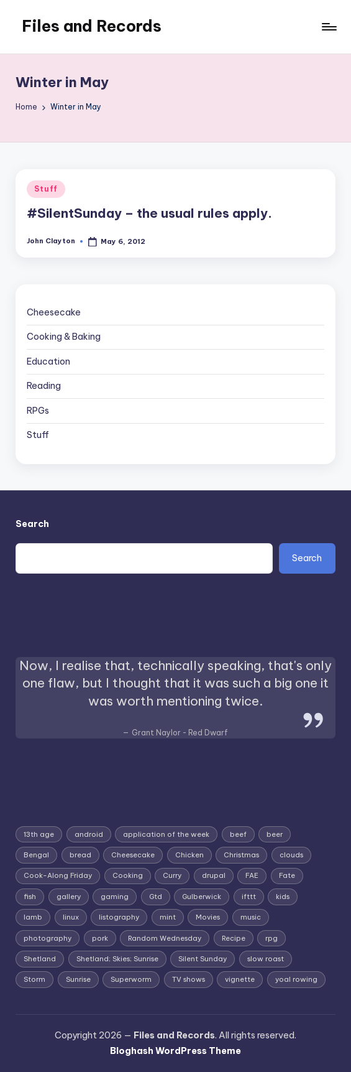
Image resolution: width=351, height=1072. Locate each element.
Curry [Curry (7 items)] (172, 875)
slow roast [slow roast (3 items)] (265, 958)
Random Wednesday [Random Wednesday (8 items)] (164, 938)
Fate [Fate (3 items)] (287, 875)
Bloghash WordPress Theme (175, 1050)
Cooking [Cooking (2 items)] (127, 875)
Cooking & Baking (64, 336)
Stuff (46, 188)
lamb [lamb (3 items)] (33, 917)
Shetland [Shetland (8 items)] (40, 958)
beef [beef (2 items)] (238, 834)
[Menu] (328, 26)
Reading (44, 385)
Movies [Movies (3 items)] (208, 917)
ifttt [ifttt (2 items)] (249, 896)
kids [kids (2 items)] (282, 896)
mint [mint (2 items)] (168, 917)
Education (48, 361)
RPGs (38, 410)
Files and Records (92, 26)
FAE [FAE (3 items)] (251, 875)
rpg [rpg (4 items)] (271, 938)
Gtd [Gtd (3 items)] (155, 896)
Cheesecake (54, 312)
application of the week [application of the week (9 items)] (166, 834)
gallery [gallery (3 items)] (69, 896)
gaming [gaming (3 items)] (115, 896)
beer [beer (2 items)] (275, 834)
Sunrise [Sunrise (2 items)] (78, 979)
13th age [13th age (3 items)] (39, 834)
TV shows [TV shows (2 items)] (188, 979)
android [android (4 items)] (89, 834)
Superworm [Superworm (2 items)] (131, 979)
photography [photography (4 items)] (47, 938)
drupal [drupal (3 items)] (214, 875)
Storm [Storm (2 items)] (34, 979)
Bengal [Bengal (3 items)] (36, 855)
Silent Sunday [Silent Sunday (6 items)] (202, 958)
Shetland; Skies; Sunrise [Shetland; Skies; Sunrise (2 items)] (117, 958)
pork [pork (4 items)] (100, 938)
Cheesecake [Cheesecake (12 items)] (133, 855)
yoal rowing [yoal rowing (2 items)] (296, 979)
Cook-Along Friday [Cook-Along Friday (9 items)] (58, 875)
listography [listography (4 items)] (119, 917)
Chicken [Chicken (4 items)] (189, 855)
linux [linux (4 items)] (71, 917)
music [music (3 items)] (250, 917)
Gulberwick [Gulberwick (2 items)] (201, 896)
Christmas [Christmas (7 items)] (241, 855)
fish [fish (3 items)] (30, 896)
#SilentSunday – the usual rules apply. (149, 213)
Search (32, 523)
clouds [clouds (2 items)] (291, 855)
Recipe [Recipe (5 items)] (233, 938)
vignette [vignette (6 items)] (240, 979)
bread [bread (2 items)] (80, 855)
